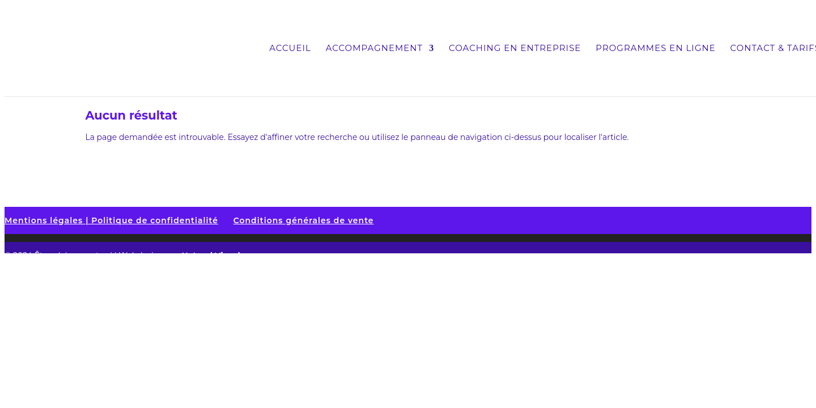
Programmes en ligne (655, 48)
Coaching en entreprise (515, 48)
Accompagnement (374, 48)
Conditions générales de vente (303, 220)
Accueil (290, 48)
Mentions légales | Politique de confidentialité (111, 220)
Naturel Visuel (210, 255)
